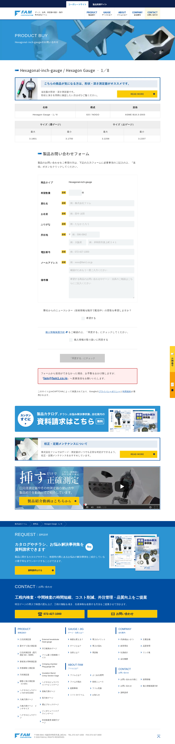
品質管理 (146, 646)
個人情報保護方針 (55, 332)
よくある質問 (98, 675)
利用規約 (126, 391)
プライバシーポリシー (109, 391)
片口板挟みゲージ (49, 648)
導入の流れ (97, 646)
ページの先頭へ (158, 736)
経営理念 (124, 646)
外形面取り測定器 (27, 668)
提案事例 (74, 688)
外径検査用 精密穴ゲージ (50, 721)
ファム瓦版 (97, 688)
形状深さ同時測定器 (28, 661)
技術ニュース (98, 682)
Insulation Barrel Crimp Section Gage (50, 674)
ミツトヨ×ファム (77, 695)
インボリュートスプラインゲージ (50, 712)
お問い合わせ (152, 13)
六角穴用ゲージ (26, 699)
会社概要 (124, 659)
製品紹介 (92, 13)
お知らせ (96, 695)
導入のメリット (98, 639)
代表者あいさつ (127, 639)
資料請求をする (35, 570)
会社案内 (137, 13)
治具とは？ (74, 652)
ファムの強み (75, 682)
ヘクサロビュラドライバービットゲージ (50, 683)
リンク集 (146, 652)
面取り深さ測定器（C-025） (27, 682)
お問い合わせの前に (128, 679)
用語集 (95, 652)
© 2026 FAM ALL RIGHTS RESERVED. (49, 737)
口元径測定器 (25, 639)
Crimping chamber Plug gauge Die (49, 665)
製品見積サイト (100, 4)
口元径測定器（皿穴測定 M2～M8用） (28, 653)
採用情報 (146, 679)
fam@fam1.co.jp (55, 378)
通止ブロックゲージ (50, 704)
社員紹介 (124, 652)
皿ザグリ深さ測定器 (28, 646)
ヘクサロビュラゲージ (28, 716)
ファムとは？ (122, 13)
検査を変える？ (76, 639)
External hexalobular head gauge (50, 640)
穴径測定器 (24, 675)
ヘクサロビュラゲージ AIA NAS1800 (28, 691)
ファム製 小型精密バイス (50, 656)
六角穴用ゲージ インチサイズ (28, 707)
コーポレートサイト (77, 4)
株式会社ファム (23, 735)
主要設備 (146, 639)
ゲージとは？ (107, 13)
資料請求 (172, 384)
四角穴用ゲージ (48, 691)
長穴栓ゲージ (47, 698)
